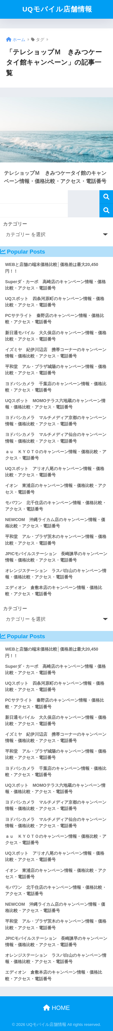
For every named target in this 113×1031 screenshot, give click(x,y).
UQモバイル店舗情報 (57, 9)
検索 (106, 197)
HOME (56, 1007)
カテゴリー (15, 223)
